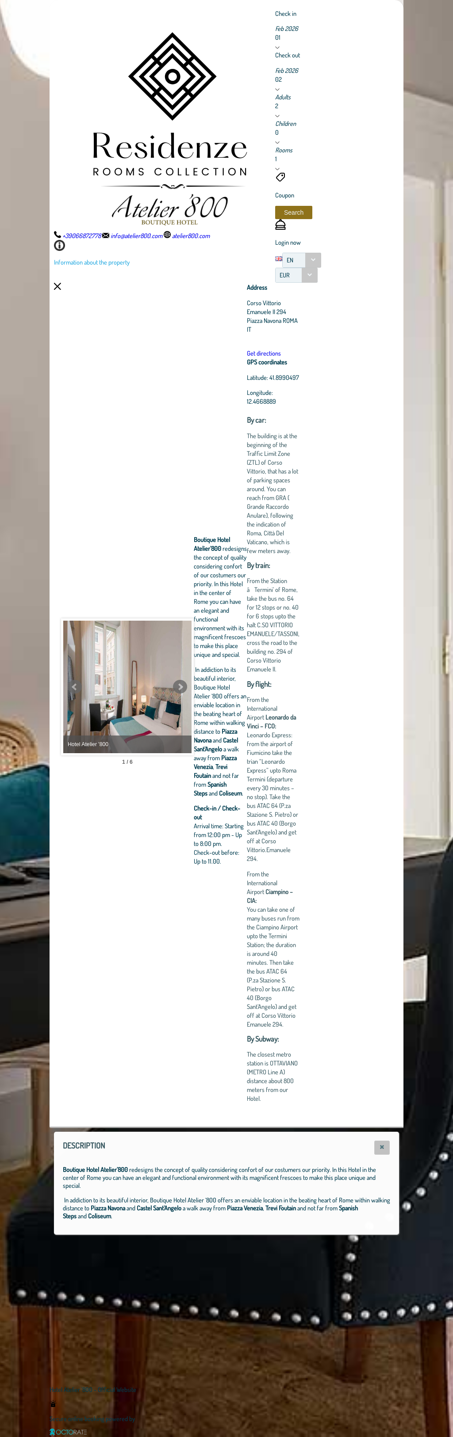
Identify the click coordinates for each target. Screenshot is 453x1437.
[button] (293, 212)
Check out (287, 55)
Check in (285, 13)
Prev (75, 687)
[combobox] (301, 260)
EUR (285, 275)
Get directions (313, 353)
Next (229, 687)
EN (290, 260)
